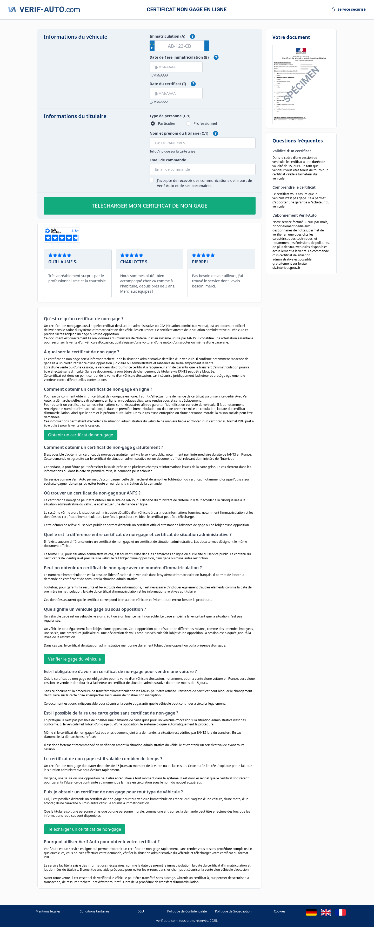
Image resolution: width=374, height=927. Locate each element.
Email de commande (168, 159)
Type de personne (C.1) (170, 115)
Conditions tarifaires (94, 911)
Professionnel (205, 123)
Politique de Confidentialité (187, 911)
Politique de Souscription (233, 911)
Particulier (167, 123)
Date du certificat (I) (168, 83)
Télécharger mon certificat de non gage (150, 205)
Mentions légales (48, 911)
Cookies (279, 911)
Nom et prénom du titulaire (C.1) (179, 133)
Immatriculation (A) (167, 36)
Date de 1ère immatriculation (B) (179, 57)
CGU (140, 911)
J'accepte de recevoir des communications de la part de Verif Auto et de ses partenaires (204, 183)
